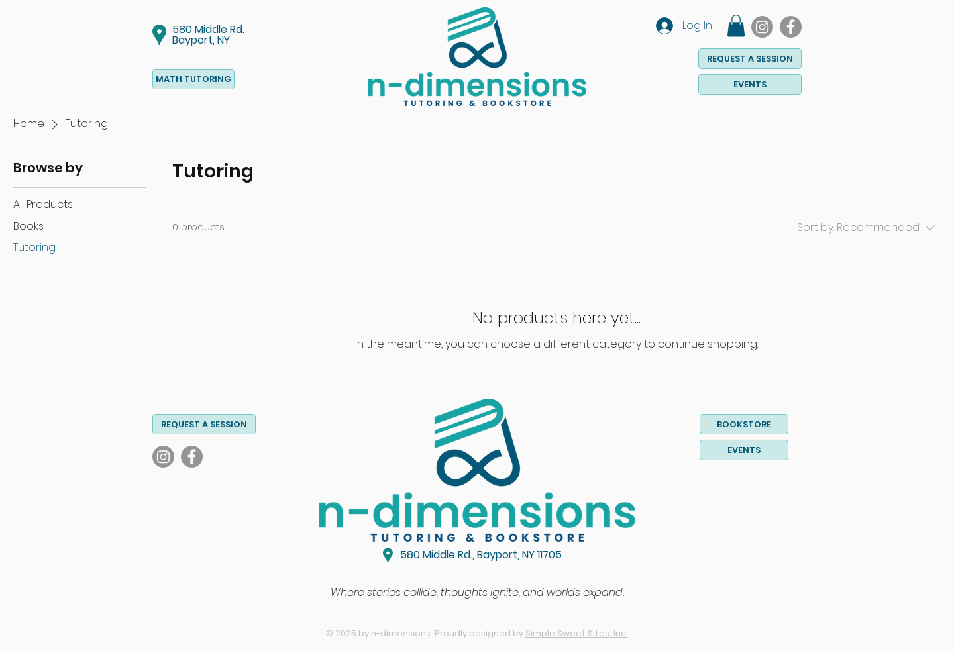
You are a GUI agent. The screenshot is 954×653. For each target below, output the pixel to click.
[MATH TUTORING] (193, 79)
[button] (736, 25)
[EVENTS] (750, 84)
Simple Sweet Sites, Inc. (576, 633)
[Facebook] (791, 27)
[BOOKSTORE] (744, 424)
